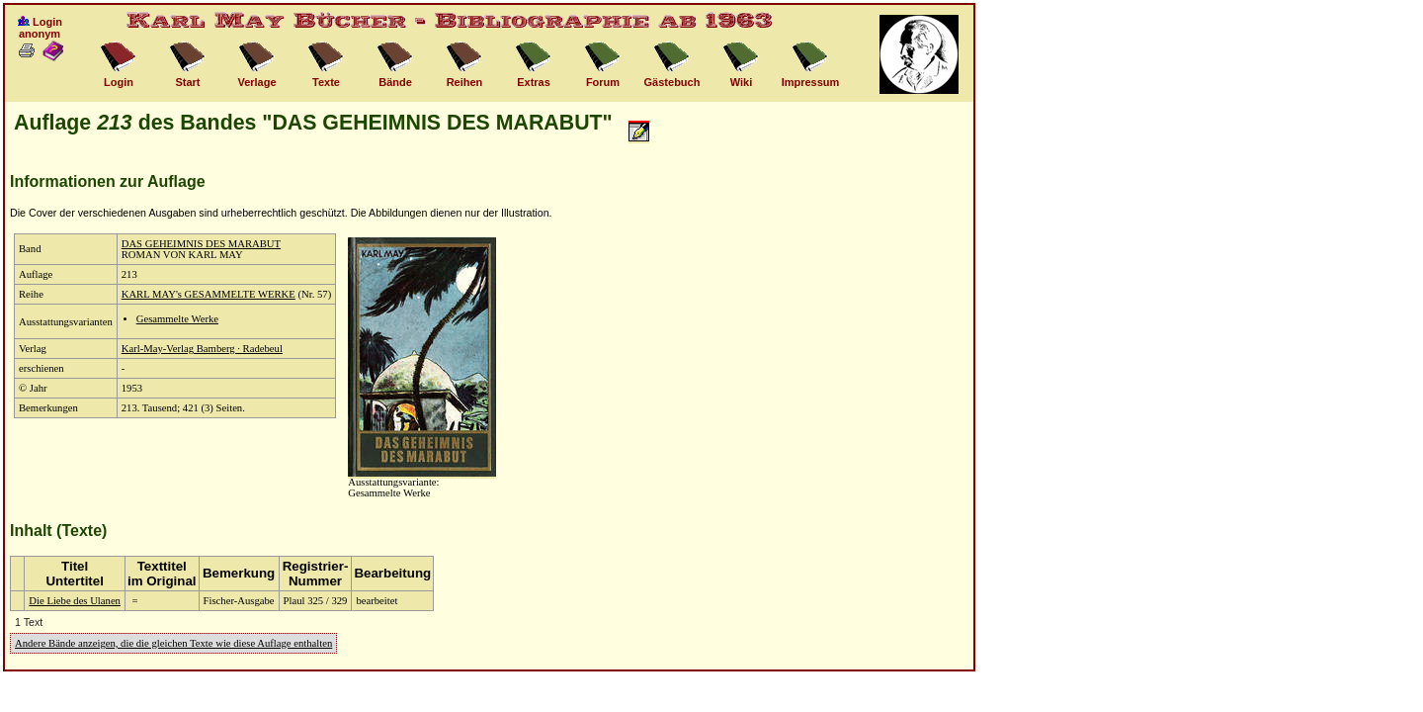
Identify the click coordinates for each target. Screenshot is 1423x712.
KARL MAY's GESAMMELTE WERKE (208, 294)
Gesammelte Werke (177, 318)
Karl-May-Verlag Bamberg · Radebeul (202, 348)
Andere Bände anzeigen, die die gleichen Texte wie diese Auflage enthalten (173, 643)
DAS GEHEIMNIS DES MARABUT (201, 243)
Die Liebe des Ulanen (75, 600)
